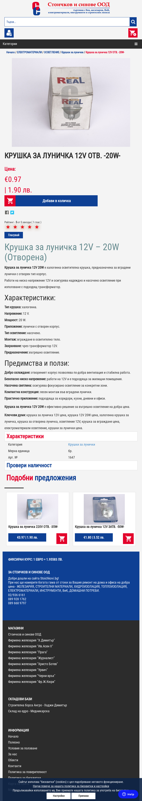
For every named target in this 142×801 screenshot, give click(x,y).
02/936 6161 (16, 595)
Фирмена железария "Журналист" (31, 658)
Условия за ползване (22, 748)
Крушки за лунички (81, 444)
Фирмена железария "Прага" (28, 652)
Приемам (83, 795)
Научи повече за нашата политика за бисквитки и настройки (71, 786)
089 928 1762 (17, 599)
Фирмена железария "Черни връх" (31, 676)
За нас (12, 754)
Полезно (14, 742)
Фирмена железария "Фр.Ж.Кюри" (31, 682)
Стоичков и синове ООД (24, 634)
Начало (13, 736)
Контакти (14, 766)
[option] (71, 102)
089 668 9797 (17, 603)
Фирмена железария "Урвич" (28, 670)
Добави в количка (57, 201)
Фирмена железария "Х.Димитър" (31, 640)
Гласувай (13, 235)
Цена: (10, 169)
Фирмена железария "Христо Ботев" (33, 664)
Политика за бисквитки (24, 778)
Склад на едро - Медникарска (29, 711)
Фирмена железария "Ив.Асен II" (30, 646)
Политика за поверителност (27, 772)
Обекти (13, 760)
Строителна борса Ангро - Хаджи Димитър (37, 705)
